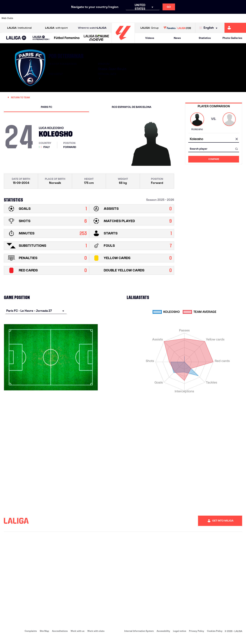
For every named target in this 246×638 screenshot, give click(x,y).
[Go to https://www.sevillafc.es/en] (218, 18)
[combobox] (213, 139)
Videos (149, 37)
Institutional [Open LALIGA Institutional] (19, 27)
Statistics (205, 37)
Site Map (44, 631)
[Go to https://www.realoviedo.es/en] (195, 18)
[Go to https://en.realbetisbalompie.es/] (172, 18)
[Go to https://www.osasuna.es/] (45, 18)
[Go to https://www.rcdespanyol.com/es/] (149, 18)
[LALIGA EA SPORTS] (16, 38)
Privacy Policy (196, 631)
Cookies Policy (214, 631)
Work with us (77, 631)
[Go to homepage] (123, 41)
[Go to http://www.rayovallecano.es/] (126, 18)
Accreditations (60, 631)
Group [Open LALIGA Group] (149, 27)
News (177, 37)
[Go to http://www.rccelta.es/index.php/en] (137, 18)
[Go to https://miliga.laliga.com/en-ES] (235, 28)
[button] (16, 38)
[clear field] (236, 139)
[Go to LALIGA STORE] (177, 28)
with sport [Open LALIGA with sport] (56, 27)
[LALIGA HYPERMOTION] (41, 38)
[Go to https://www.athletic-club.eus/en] (22, 18)
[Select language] (209, 28)
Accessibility (163, 631)
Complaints (31, 631)
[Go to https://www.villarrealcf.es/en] (242, 18)
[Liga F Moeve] (67, 38)
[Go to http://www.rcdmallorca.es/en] (160, 18)
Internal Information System (139, 631)
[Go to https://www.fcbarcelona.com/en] (80, 18)
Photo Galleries (232, 37)
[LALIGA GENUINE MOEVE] (96, 38)
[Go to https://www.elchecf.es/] (68, 18)
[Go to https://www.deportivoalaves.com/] (56, 18)
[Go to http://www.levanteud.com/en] (114, 18)
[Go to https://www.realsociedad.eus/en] (207, 18)
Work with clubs (95, 631)
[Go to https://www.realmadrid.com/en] (184, 18)
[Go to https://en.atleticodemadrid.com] (33, 18)
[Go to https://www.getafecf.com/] (91, 18)
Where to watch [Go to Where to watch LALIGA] (92, 27)
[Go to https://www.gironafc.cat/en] (103, 18)
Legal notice (179, 631)
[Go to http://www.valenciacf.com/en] (230, 18)
